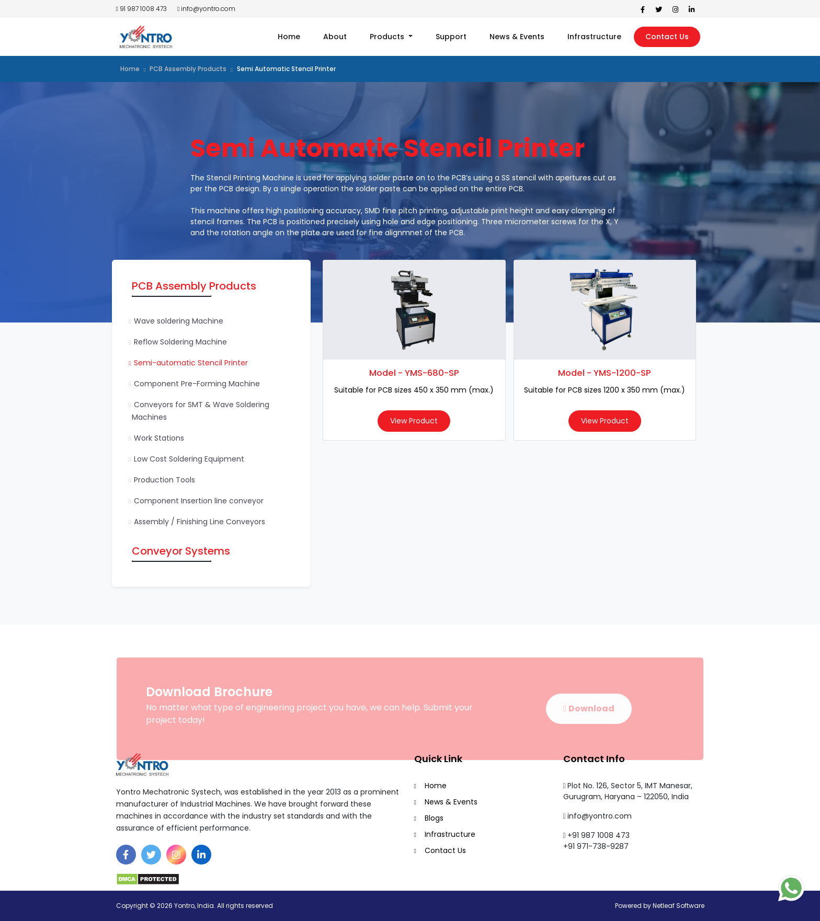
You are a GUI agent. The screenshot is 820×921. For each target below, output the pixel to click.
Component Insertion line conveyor (199, 501)
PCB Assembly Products (188, 68)
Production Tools (164, 480)
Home (289, 36)
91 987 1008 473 (141, 8)
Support (451, 36)
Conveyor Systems (181, 551)
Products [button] (388, 36)
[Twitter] (151, 855)
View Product (414, 421)
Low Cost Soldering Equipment (189, 459)
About (335, 36)
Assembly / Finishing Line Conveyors (199, 521)
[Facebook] (126, 855)
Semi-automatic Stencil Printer (191, 363)
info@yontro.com (206, 8)
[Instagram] (176, 855)
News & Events (516, 36)
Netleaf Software (678, 905)
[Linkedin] (201, 855)
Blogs (434, 818)
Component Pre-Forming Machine (197, 383)
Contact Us (667, 36)
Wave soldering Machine (178, 321)
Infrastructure (594, 36)
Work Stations (159, 438)
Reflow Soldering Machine (180, 342)
